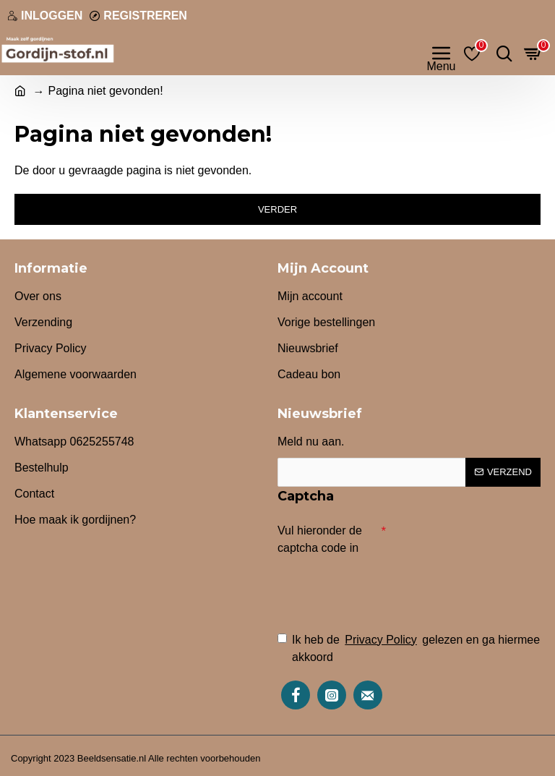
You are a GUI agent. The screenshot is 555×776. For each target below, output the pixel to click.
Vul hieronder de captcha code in (320, 539)
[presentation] (379, 586)
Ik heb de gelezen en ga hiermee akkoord (409, 647)
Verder (277, 209)
